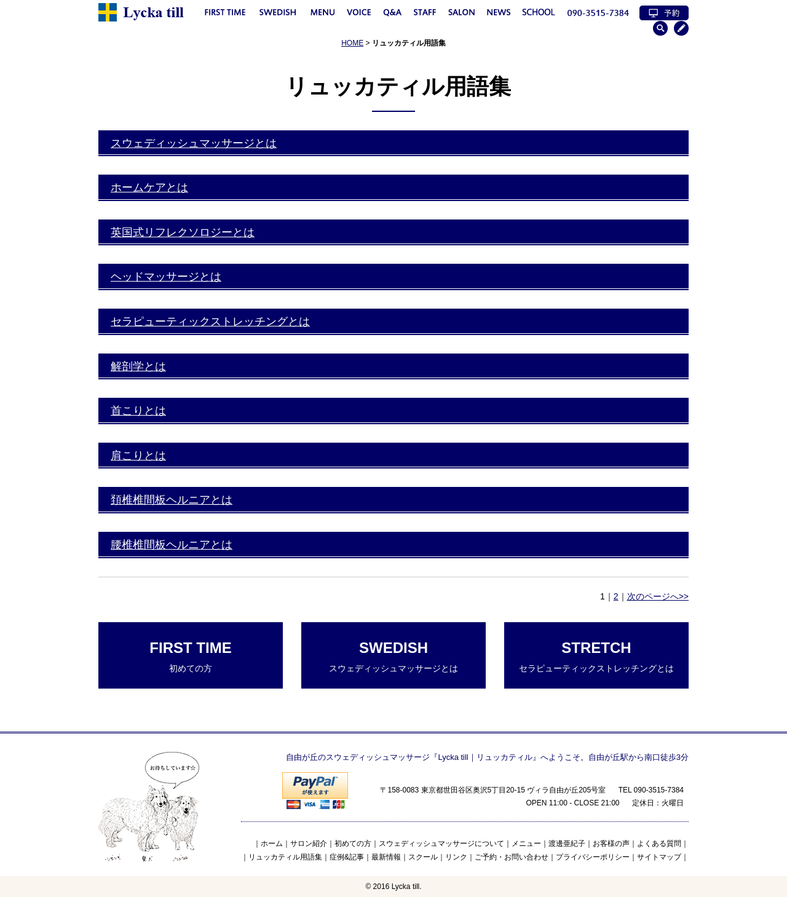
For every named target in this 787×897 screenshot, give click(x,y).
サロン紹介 (308, 843)
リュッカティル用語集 (285, 857)
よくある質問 (659, 843)
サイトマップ (659, 857)
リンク (456, 857)
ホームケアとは (149, 187)
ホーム (272, 843)
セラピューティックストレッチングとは (210, 321)
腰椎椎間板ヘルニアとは (171, 545)
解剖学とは (138, 366)
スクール (423, 857)
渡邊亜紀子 (566, 843)
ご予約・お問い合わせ (511, 857)
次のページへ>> (658, 596)
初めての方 (190, 656)
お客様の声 (611, 843)
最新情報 (386, 857)
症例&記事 (347, 857)
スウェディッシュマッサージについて (441, 843)
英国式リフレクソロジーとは (183, 232)
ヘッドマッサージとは (166, 277)
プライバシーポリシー (593, 857)
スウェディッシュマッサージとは (194, 143)
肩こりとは (138, 455)
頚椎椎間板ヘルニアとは (171, 500)
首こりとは (138, 411)
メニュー (526, 843)
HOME (352, 43)
